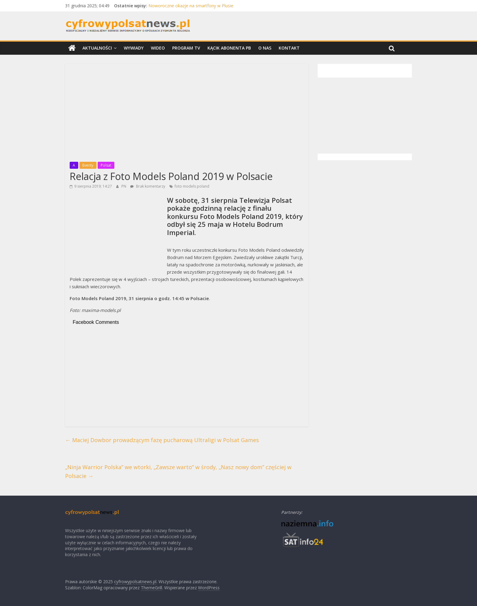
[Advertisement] (187, 111)
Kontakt (289, 48)
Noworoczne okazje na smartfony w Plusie (190, 6)
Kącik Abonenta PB (229, 48)
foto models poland (192, 186)
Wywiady (134, 48)
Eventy (87, 165)
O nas (264, 48)
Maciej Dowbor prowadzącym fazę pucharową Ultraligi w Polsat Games (162, 440)
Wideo (158, 48)
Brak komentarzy (147, 186)
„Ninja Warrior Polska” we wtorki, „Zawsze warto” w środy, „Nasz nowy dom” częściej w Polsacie (178, 471)
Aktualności (97, 48)
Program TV (186, 48)
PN (124, 186)
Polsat (106, 165)
